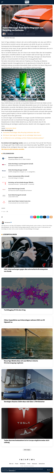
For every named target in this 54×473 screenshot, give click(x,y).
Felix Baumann (10, 34)
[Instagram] (24, 460)
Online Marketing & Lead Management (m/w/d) (20, 164)
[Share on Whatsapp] (38, 217)
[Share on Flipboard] (34, 217)
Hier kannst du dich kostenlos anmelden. (12, 149)
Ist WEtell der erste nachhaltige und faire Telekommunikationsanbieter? (23, 138)
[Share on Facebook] (31, 217)
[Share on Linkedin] (41, 217)
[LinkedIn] (26, 460)
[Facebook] (19, 460)
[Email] (51, 217)
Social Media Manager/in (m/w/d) (17, 195)
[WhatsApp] (30, 460)
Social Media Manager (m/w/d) (16, 188)
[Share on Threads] (44, 217)
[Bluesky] (32, 460)
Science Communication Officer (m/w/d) (18, 176)
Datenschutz (11, 470)
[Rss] (34, 460)
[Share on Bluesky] (47, 217)
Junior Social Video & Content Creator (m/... (19, 201)
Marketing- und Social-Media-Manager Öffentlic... (21, 182)
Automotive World (11, 128)
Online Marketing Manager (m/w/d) (17, 170)
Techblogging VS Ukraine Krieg (15, 310)
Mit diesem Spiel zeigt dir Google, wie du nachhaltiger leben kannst (22, 135)
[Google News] (22, 460)
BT (7, 211)
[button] (49, 470)
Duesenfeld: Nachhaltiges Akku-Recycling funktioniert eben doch (21, 132)
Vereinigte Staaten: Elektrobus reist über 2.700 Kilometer (24, 402)
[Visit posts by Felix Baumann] (4, 34)
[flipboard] (28, 460)
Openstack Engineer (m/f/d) (15, 157)
